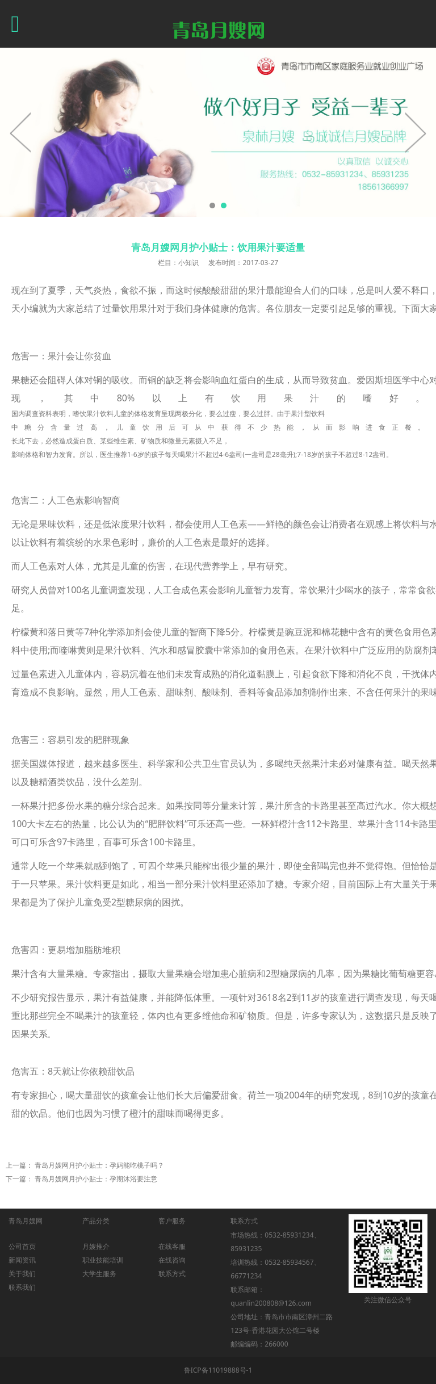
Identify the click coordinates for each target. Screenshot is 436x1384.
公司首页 (22, 1246)
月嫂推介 (96, 1246)
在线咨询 (172, 1260)
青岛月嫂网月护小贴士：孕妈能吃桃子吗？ (99, 1165)
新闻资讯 (22, 1260)
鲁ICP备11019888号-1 (218, 1370)
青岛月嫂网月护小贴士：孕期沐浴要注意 (96, 1179)
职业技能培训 (102, 1260)
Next (415, 132)
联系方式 (172, 1273)
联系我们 (22, 1287)
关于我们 (22, 1273)
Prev (21, 132)
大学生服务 (99, 1273)
